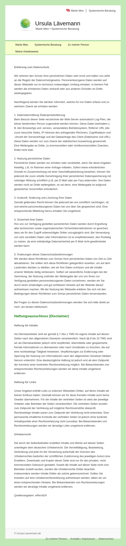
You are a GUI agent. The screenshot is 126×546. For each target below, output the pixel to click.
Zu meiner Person (78, 44)
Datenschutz (106, 538)
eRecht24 (41, 495)
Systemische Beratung (102, 10)
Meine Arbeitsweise (26, 51)
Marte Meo (77, 10)
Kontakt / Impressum (83, 538)
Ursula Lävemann (57, 23)
